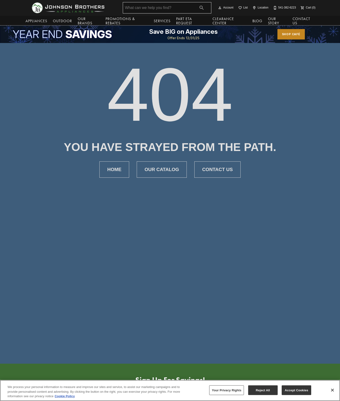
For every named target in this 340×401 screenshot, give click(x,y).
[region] (170, 390)
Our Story (273, 21)
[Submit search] (201, 8)
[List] (242, 8)
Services (162, 21)
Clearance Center (223, 21)
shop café (291, 34)
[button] (220, 8)
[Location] (259, 8)
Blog (257, 21)
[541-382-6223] (284, 8)
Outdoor (62, 21)
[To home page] (68, 8)
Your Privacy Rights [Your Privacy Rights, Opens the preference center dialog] (226, 390)
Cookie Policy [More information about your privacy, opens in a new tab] (65, 396)
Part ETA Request (184, 21)
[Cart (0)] (307, 8)
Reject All (263, 390)
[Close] (332, 390)
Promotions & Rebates (120, 21)
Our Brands (85, 21)
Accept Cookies (296, 390)
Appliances (36, 21)
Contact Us (301, 21)
